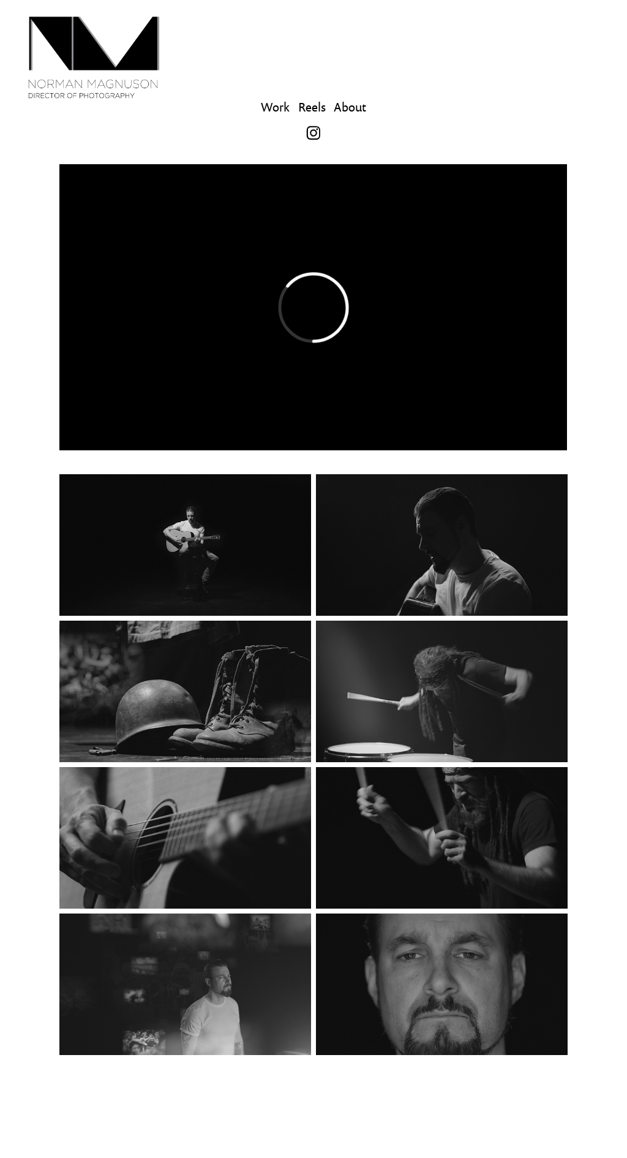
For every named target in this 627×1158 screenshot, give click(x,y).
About (350, 106)
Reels (312, 106)
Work (275, 106)
